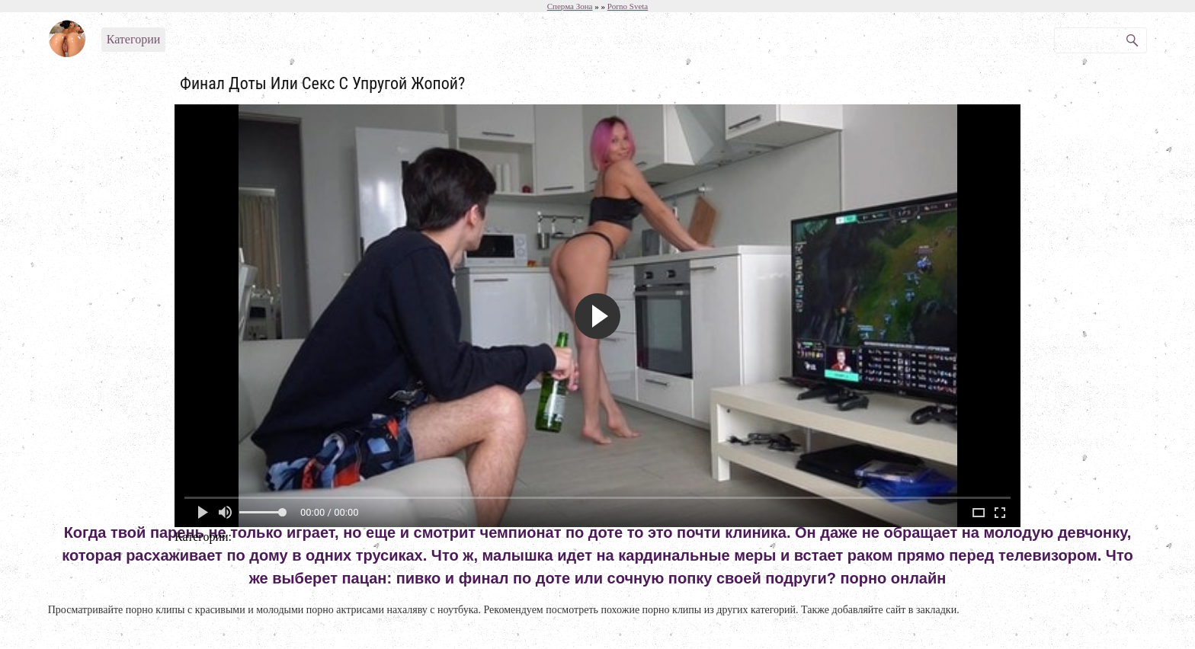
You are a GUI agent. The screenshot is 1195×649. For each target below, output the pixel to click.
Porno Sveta (627, 6)
